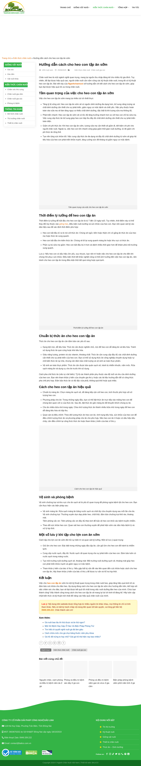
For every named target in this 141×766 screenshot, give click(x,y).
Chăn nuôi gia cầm (15, 94)
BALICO (95, 763)
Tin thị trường (109, 727)
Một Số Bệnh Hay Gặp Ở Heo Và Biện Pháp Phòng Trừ (69, 626)
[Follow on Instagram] (110, 754)
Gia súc (10, 69)
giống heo (63, 224)
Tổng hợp (123, 7)
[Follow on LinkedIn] (128, 754)
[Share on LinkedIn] (59, 643)
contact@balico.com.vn (20, 743)
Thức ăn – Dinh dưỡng (113, 747)
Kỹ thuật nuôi (108, 732)
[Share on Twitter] (46, 643)
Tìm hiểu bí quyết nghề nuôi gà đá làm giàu (64, 629)
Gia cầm (10, 74)
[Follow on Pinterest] (125, 754)
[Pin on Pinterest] (54, 643)
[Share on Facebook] (41, 643)
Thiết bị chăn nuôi (14, 123)
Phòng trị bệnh (13, 103)
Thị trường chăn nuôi (16, 118)
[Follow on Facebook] (107, 754)
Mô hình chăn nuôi (15, 114)
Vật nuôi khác (13, 79)
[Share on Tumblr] (63, 643)
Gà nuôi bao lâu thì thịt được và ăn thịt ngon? (65, 622)
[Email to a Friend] (50, 643)
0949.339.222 (48, 610)
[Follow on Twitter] (116, 754)
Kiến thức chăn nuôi (104, 7)
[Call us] (122, 754)
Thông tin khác (13, 109)
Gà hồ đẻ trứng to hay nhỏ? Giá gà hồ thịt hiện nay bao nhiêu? (73, 637)
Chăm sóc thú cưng (15, 89)
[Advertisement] (70, 33)
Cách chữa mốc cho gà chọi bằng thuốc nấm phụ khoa (69, 633)
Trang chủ (65, 7)
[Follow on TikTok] (113, 754)
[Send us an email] (119, 754)
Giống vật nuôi (82, 7)
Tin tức (135, 7)
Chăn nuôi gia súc (14, 99)
